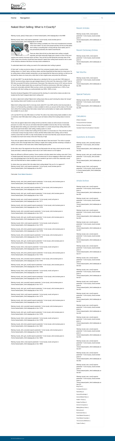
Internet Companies (81, 405)
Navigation (25, 18)
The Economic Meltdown (82, 420)
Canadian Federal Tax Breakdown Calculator (87, 128)
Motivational (79, 410)
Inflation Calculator (81, 120)
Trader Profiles (80, 423)
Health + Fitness (80, 399)
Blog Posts (79, 386)
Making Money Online (82, 407)
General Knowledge (81, 394)
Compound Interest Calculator (84, 122)
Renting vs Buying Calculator (83, 125)
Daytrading (79, 391)
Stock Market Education (25, 174)
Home (13, 18)
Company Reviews (81, 389)
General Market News (82, 397)
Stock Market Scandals (82, 418)
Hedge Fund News (81, 402)
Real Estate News (81, 412)
